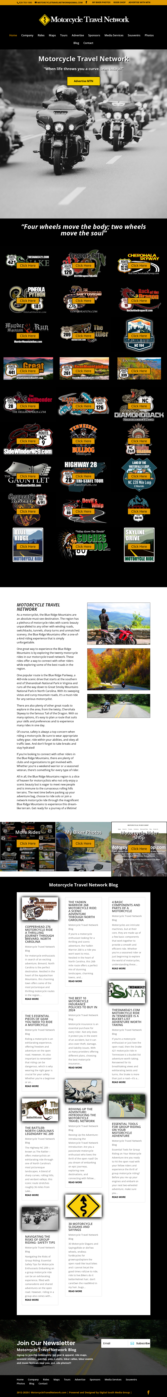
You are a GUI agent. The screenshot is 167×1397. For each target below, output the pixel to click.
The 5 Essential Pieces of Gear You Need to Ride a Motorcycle (39, 1020)
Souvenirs (134, 35)
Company (27, 35)
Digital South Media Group (115, 1392)
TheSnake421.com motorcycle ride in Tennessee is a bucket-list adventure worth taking (126, 1017)
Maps (52, 35)
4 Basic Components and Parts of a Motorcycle (126, 906)
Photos (149, 35)
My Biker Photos (101, 2)
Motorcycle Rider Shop (139, 835)
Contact (88, 43)
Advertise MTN (83, 81)
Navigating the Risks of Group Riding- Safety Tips (40, 1239)
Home (13, 35)
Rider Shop (119, 2)
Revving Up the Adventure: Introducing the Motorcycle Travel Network (82, 1115)
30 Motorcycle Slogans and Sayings (80, 1227)
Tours (63, 35)
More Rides (27, 832)
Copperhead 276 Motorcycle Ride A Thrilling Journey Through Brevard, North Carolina (39, 934)
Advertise (78, 35)
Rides (41, 35)
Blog (76, 43)
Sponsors (94, 35)
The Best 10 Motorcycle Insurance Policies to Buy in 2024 (82, 1004)
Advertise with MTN (139, 2)
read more (32, 998)
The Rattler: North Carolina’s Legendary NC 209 (39, 1131)
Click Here (28, 265)
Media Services (114, 35)
